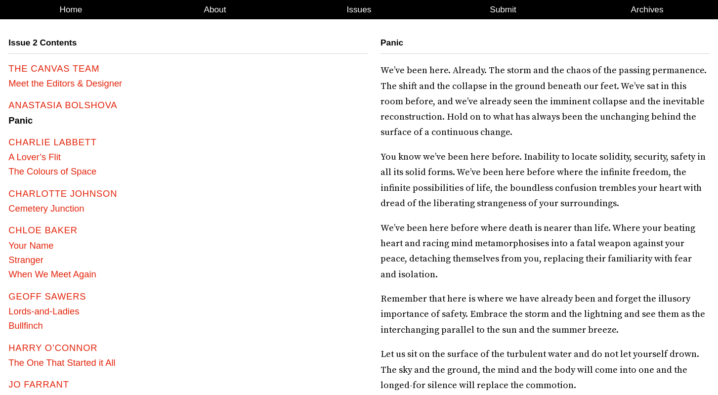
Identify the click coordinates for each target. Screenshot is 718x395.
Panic (20, 120)
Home (70, 9)
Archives (647, 9)
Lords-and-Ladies (43, 311)
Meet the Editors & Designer (65, 83)
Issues (359, 9)
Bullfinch (25, 325)
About (215, 9)
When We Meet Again (52, 274)
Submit (503, 9)
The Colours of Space (52, 171)
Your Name (30, 245)
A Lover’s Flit (34, 157)
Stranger (25, 260)
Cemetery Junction (46, 208)
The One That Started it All (61, 362)
